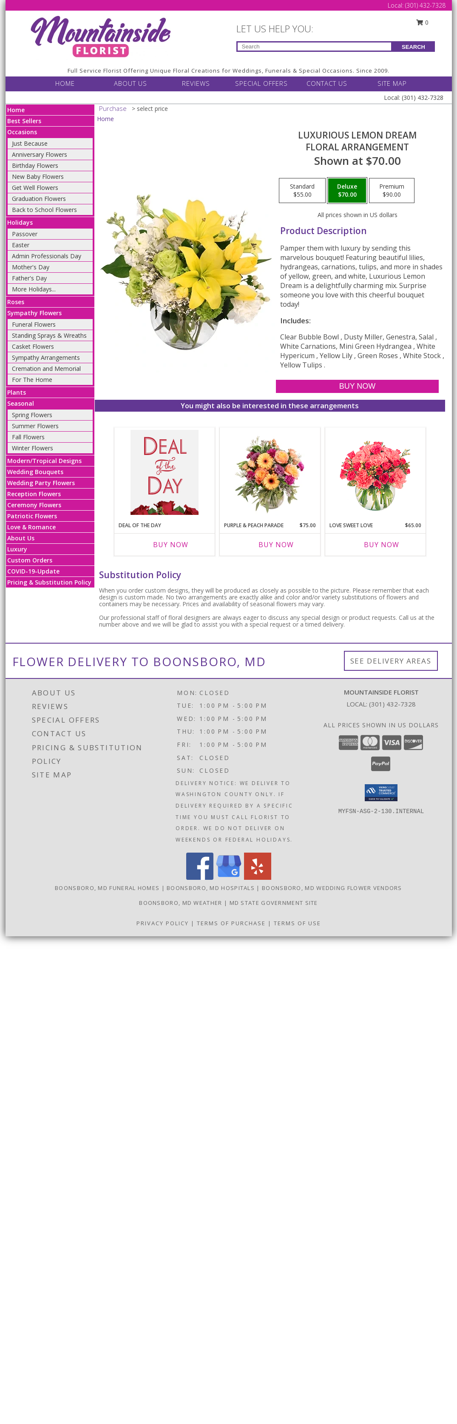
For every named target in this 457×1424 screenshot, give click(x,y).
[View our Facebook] (199, 877)
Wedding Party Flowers (41, 483)
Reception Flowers (34, 494)
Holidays (20, 222)
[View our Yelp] (257, 877)
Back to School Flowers (44, 210)
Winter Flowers (32, 448)
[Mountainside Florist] (100, 37)
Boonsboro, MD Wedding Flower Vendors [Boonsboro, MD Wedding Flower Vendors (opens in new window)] (332, 888)
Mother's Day (30, 267)
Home (16, 110)
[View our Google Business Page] (228, 877)
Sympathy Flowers (34, 313)
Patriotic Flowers (32, 516)
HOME (65, 83)
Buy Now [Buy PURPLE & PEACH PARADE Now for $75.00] (276, 544)
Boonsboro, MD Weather (180, 903)
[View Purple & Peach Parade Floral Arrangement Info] (269, 472)
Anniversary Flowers (39, 154)
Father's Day (29, 278)
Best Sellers (24, 121)
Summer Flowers (35, 426)
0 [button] (422, 22)
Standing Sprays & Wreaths (49, 335)
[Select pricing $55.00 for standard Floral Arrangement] (302, 190)
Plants (16, 392)
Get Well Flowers (35, 188)
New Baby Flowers (38, 176)
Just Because (30, 143)
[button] (381, 792)
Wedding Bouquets (35, 472)
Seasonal (20, 403)
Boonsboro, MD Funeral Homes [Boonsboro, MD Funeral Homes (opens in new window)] (107, 888)
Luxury (17, 549)
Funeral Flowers (34, 324)
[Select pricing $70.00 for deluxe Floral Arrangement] (347, 190)
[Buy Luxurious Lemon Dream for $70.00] (357, 386)
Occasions (22, 132)
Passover (24, 234)
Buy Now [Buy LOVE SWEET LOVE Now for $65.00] (381, 544)
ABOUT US (130, 83)
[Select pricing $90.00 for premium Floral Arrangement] (391, 190)
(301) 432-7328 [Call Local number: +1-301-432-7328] (425, 5)
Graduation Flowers (39, 199)
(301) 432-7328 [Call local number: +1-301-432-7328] (392, 704)
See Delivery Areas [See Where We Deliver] (390, 661)
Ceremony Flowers (34, 505)
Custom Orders (29, 560)
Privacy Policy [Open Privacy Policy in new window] (162, 923)
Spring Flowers (32, 415)
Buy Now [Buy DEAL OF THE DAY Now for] (170, 544)
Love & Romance (31, 527)
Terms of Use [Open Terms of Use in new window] (297, 923)
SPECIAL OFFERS (261, 83)
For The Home (32, 380)
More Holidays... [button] (34, 289)
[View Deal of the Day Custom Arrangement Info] (165, 472)
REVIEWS (196, 83)
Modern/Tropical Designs (44, 461)
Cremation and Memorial (46, 368)
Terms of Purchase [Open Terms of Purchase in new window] (231, 923)
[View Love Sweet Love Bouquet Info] (375, 472)
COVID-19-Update (33, 571)
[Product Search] (314, 46)
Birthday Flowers (35, 165)
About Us (20, 538)
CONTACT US (327, 83)
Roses (15, 302)
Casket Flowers (33, 346)
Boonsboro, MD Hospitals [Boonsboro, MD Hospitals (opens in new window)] (211, 888)
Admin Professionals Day (46, 256)
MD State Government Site (274, 903)
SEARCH (413, 47)
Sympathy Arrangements (46, 357)
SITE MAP (392, 83)
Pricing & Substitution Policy (49, 582)
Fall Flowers (28, 437)
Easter (20, 245)
